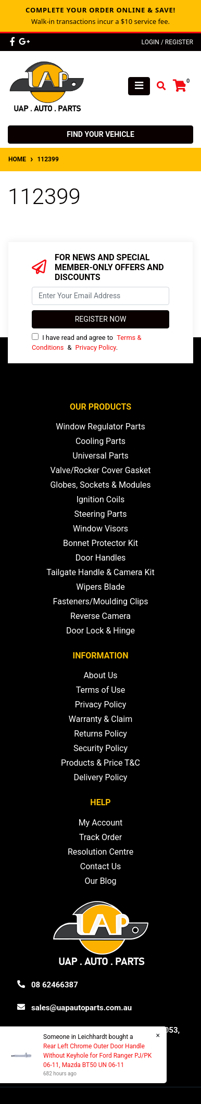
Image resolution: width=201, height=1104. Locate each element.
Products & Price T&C (100, 763)
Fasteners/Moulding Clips (100, 601)
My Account (101, 823)
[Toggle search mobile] (158, 86)
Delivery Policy (101, 777)
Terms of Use (100, 690)
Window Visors (100, 529)
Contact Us (100, 866)
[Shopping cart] (179, 86)
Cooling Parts (100, 441)
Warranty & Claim (100, 719)
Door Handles (101, 558)
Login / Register (167, 42)
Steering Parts (100, 514)
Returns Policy (100, 734)
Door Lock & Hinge (100, 631)
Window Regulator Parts (100, 427)
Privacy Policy (96, 347)
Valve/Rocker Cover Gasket (101, 470)
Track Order (100, 837)
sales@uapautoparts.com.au (81, 1007)
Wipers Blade (100, 587)
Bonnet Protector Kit (100, 543)
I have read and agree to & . (86, 342)
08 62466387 (54, 984)
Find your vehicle (100, 134)
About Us (100, 675)
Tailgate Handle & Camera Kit (100, 572)
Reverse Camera (100, 616)
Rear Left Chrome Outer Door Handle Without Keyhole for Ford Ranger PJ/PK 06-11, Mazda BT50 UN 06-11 (97, 1056)
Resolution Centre (100, 852)
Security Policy (100, 748)
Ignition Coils (101, 499)
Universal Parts (100, 456)
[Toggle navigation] (139, 86)
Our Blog (100, 881)
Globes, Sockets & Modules (100, 485)
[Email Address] (100, 296)
